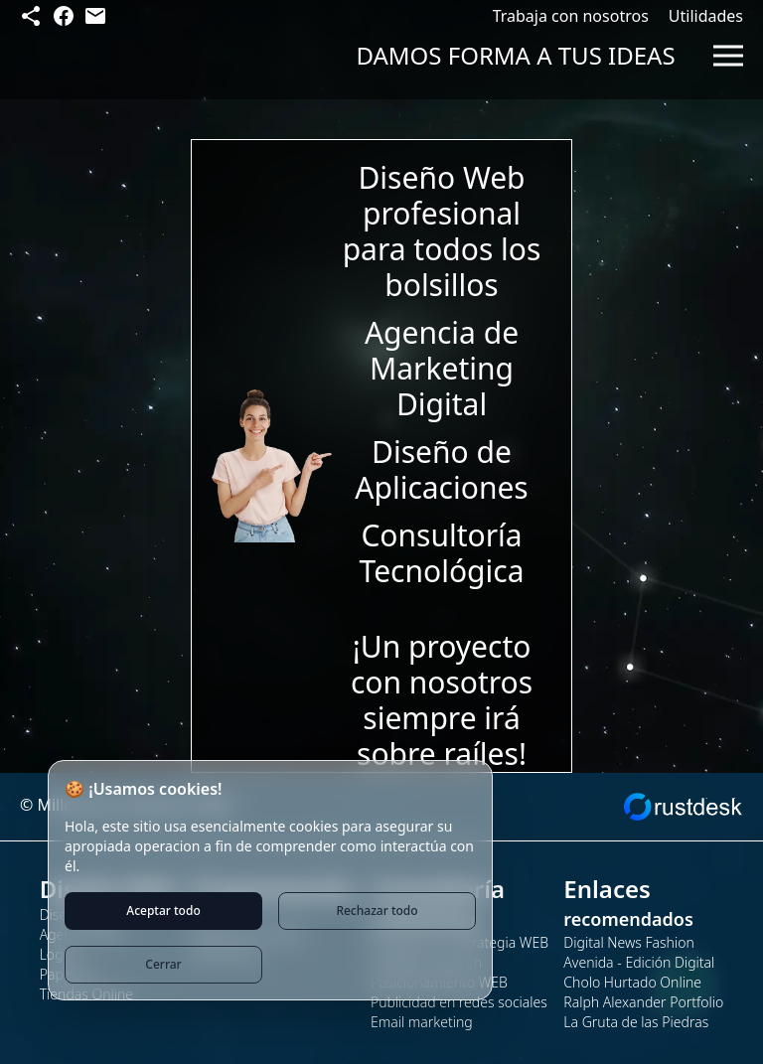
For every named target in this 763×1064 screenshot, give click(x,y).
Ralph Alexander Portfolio (643, 1001)
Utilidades (706, 16)
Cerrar (163, 964)
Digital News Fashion (628, 942)
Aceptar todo (163, 910)
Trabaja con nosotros (571, 16)
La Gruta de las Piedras (635, 1021)
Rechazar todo (376, 910)
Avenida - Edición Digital (638, 962)
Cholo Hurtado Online (632, 982)
